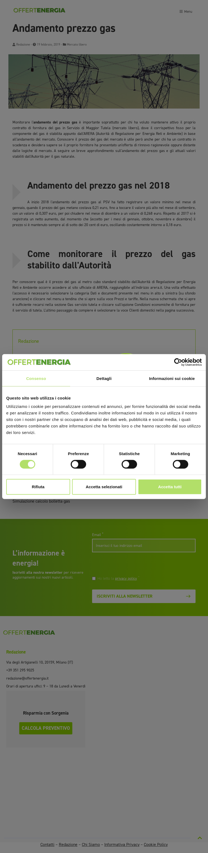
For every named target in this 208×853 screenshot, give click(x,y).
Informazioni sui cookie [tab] (172, 378)
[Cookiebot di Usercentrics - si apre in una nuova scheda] (178, 362)
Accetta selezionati (104, 486)
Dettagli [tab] (104, 378)
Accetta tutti (170, 486)
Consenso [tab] (36, 378)
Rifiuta (38, 486)
